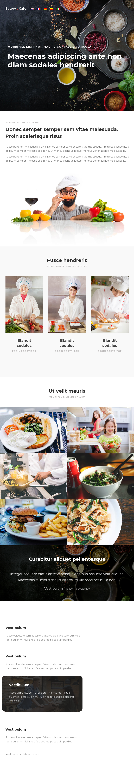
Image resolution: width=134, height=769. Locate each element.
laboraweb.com (32, 754)
